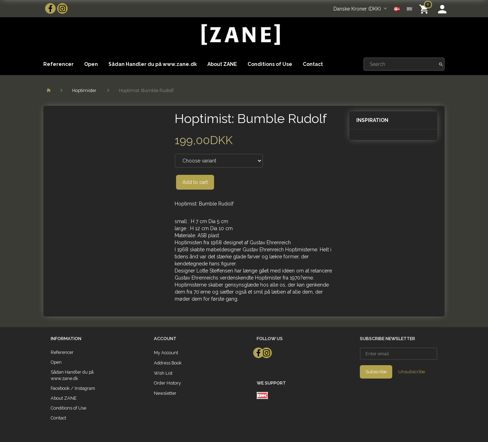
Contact (313, 64)
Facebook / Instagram (73, 388)
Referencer (58, 64)
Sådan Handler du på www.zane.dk (152, 64)
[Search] (441, 64)
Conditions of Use (270, 64)
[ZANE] (240, 35)
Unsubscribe (411, 371)
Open (91, 64)
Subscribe (376, 371)
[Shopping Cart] (425, 8)
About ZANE (222, 64)
